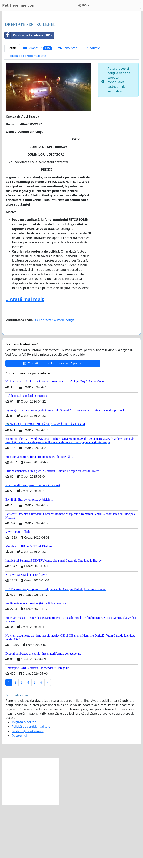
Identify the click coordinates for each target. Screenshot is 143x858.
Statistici (93, 101)
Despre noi (19, 789)
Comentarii (68, 101)
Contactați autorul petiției (55, 373)
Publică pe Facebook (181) (28, 88)
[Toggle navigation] (135, 5)
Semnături (37, 101)
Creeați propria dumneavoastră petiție (52, 416)
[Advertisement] (71, 43)
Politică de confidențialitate (27, 109)
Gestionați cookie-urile (28, 784)
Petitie (12, 101)
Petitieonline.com (19, 5)
